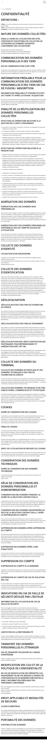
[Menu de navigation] (44, 2)
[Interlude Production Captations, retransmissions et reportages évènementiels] (3, 2)
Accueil (2, 9)
